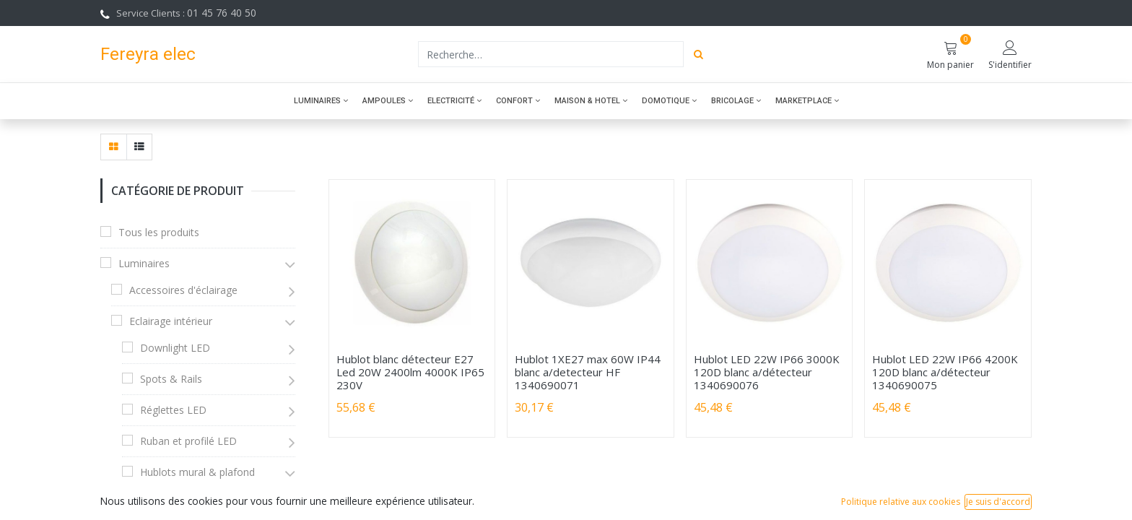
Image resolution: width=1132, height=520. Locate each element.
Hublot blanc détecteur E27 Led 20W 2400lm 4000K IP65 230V (410, 371)
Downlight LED (175, 348)
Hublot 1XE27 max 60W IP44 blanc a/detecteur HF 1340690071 (588, 371)
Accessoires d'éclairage (183, 290)
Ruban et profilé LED (188, 441)
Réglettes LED (173, 410)
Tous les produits (158, 232)
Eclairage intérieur (170, 321)
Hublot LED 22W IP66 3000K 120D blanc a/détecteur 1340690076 (767, 371)
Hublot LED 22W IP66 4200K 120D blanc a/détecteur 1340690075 (945, 371)
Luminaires (144, 263)
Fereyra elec (148, 53)
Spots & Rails (171, 379)
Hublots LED (180, 499)
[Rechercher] (698, 54)
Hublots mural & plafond (197, 472)
